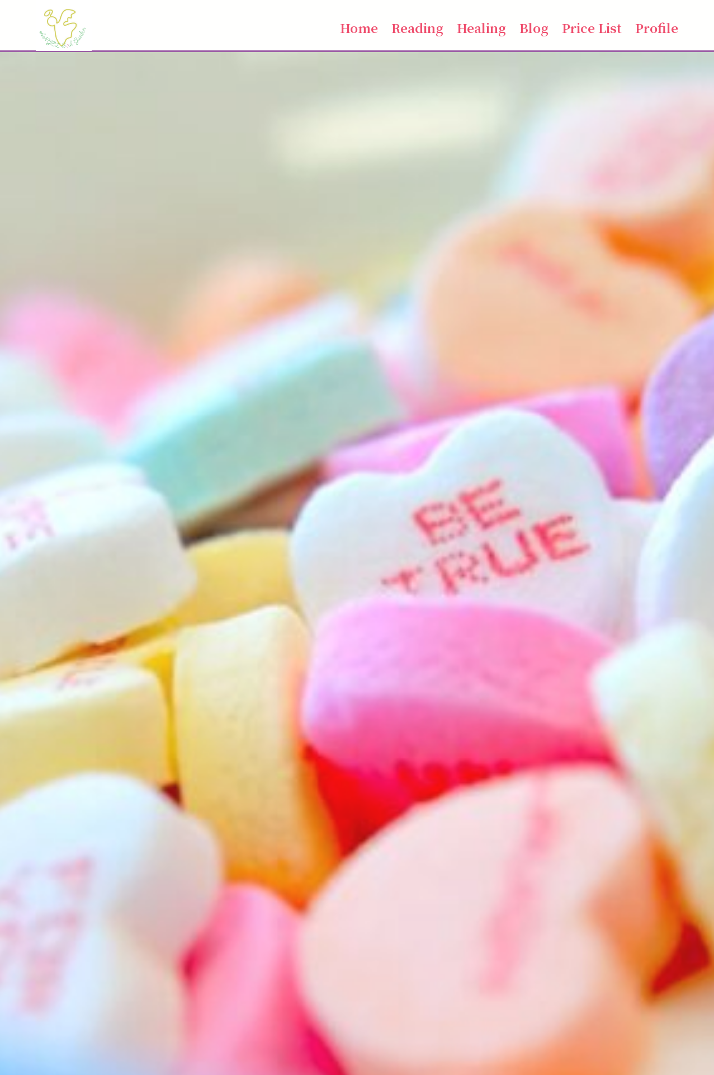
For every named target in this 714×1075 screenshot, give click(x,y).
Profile (656, 27)
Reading (417, 27)
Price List (592, 27)
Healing (481, 27)
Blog (533, 27)
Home (359, 27)
